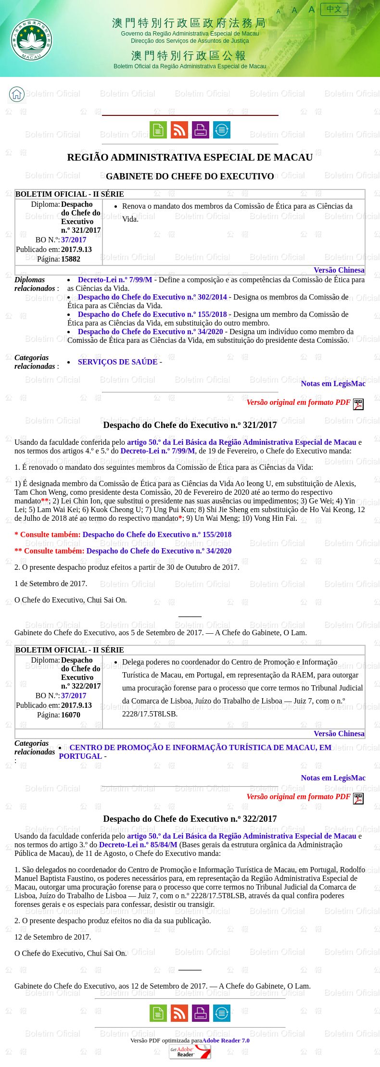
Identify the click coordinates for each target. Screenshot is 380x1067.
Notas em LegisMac (333, 383)
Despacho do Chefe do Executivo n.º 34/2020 (150, 331)
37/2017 (73, 240)
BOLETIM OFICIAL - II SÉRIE (69, 194)
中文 (334, 9)
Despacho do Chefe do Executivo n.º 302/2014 (152, 297)
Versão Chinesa (339, 270)
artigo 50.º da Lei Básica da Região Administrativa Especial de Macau (241, 442)
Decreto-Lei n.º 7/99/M (115, 280)
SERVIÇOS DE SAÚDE (118, 362)
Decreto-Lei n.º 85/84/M (138, 845)
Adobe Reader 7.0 (226, 1040)
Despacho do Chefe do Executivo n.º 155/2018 (152, 314)
